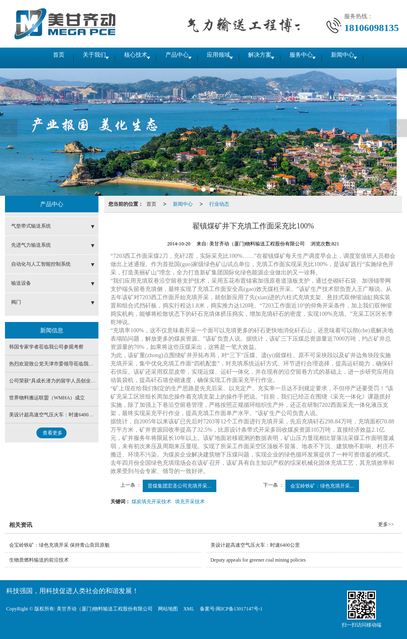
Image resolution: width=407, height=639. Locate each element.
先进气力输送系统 (31, 245)
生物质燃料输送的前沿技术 (39, 560)
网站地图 (168, 609)
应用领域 (221, 57)
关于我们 (73, 57)
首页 (29, 57)
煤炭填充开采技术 (151, 501)
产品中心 (172, 57)
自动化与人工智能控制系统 (41, 264)
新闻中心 (370, 57)
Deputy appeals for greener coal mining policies (258, 560)
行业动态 (219, 204)
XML (188, 609)
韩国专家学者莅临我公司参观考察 (46, 347)
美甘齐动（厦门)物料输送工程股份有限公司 (105, 609)
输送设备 (21, 283)
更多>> (386, 524)
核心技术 (122, 57)
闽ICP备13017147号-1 (239, 609)
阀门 (16, 302)
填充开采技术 (190, 501)
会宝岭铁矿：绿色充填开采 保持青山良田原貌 (59, 545)
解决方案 (271, 57)
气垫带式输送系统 (31, 226)
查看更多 (52, 433)
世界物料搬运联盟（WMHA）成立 (47, 398)
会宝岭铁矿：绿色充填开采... (322, 486)
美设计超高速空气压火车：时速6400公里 (53, 415)
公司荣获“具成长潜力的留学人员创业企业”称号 (61, 381)
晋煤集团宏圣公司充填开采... (179, 486)
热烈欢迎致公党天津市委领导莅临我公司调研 (58, 364)
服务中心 (321, 57)
